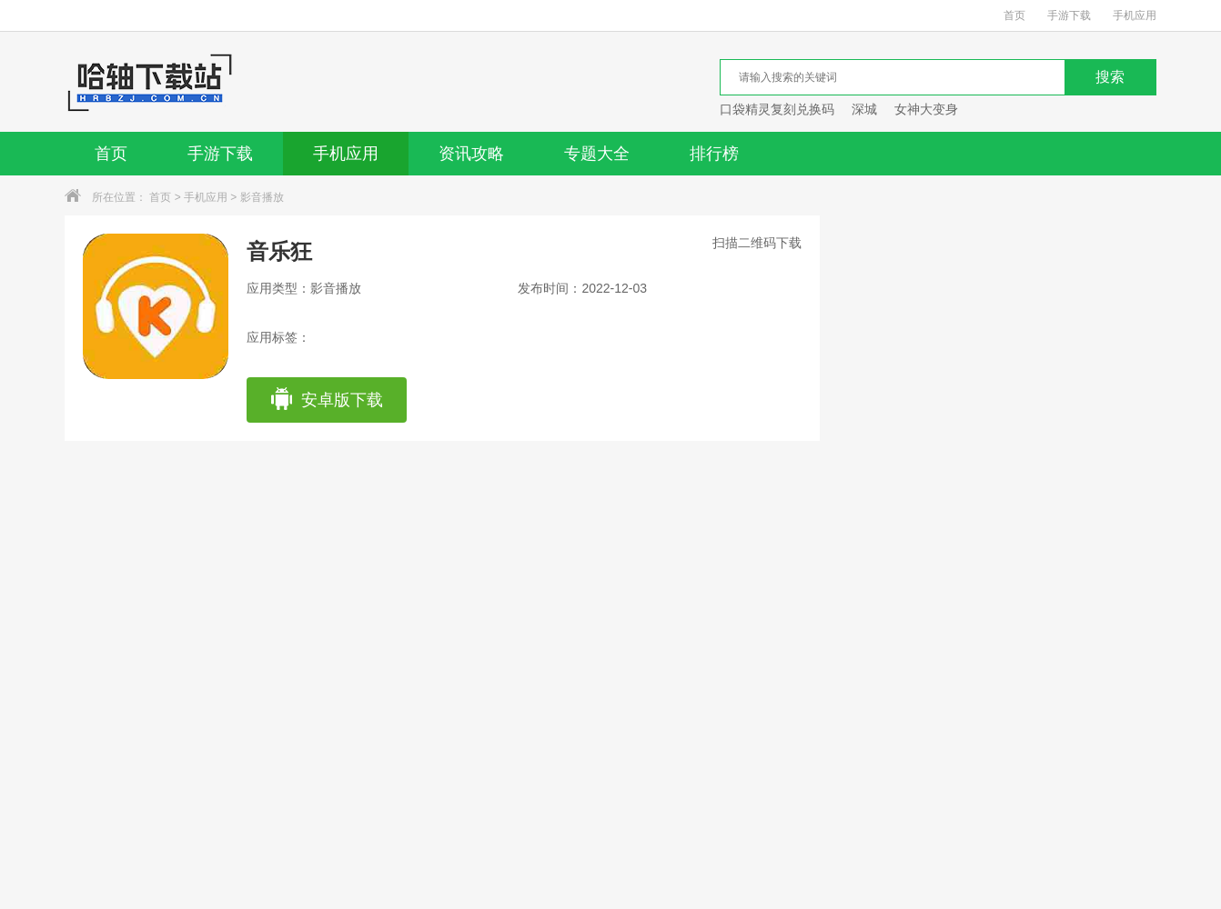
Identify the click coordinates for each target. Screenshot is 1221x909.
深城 (864, 109)
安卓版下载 (326, 400)
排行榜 (714, 154)
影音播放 (262, 197)
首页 (1014, 15)
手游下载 (1069, 15)
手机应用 (1134, 15)
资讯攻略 (471, 154)
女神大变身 (926, 109)
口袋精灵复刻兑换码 (777, 109)
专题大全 (597, 154)
